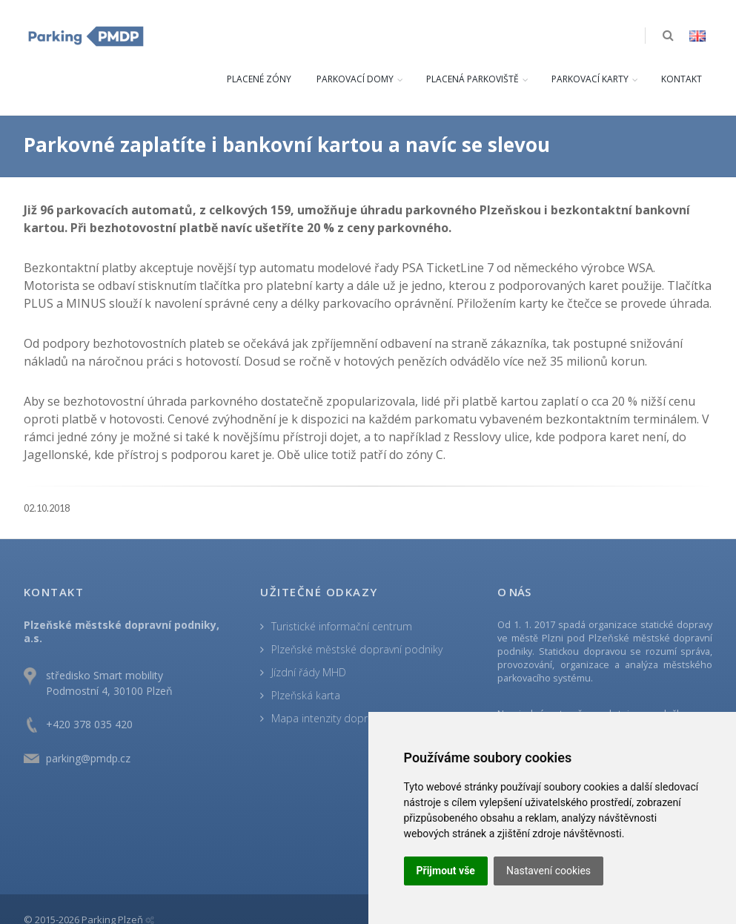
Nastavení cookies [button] (548, 871)
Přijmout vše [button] (446, 871)
